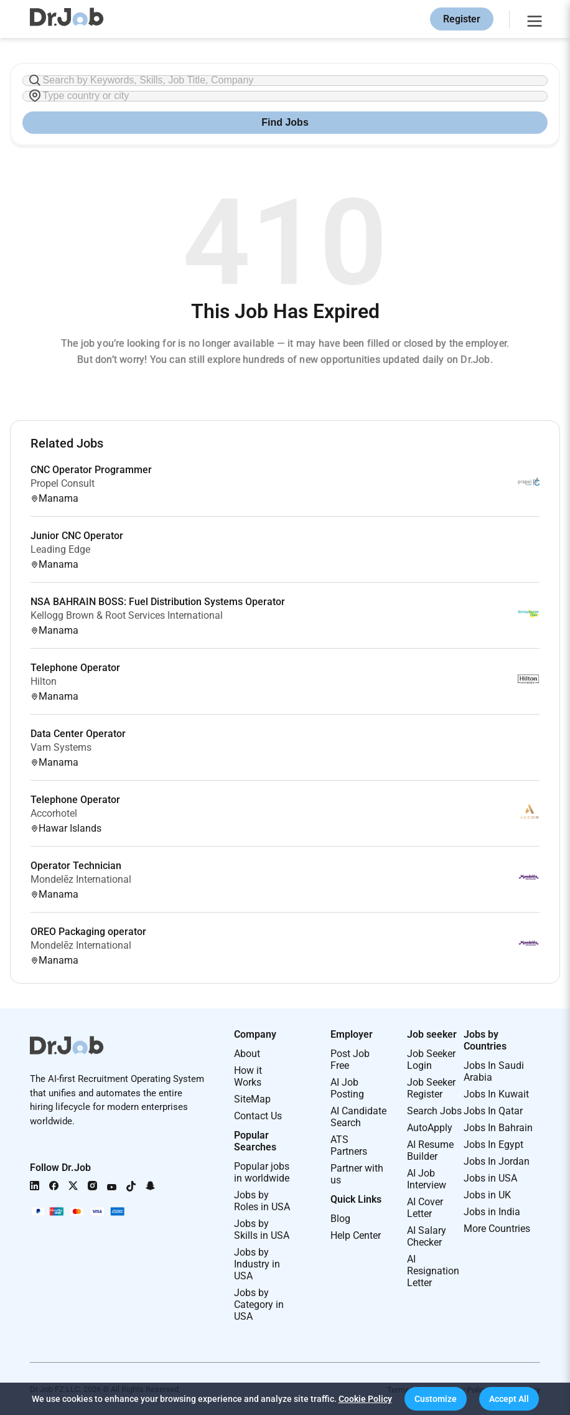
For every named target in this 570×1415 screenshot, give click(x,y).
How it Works (248, 1076)
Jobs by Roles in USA (262, 1201)
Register (461, 19)
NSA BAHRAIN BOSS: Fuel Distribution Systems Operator (157, 602)
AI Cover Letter (425, 1208)
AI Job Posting (347, 1088)
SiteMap (252, 1099)
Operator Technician (75, 866)
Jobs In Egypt (493, 1144)
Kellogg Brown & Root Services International (126, 615)
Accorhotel (53, 813)
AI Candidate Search (358, 1117)
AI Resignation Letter (433, 1271)
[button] (435, 1399)
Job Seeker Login (431, 1059)
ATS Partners (348, 1145)
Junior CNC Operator (76, 536)
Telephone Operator (75, 668)
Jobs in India (492, 1212)
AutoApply (429, 1128)
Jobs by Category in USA (259, 1304)
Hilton (43, 681)
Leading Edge (60, 549)
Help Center (355, 1235)
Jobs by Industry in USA (257, 1264)
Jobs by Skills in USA (261, 1229)
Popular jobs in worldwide (261, 1172)
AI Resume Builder (430, 1150)
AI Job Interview (426, 1179)
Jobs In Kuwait (496, 1094)
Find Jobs (285, 122)
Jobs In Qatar (493, 1111)
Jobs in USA (490, 1178)
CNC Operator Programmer (91, 470)
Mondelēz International (80, 879)
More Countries (497, 1228)
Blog (340, 1219)
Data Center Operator (78, 734)
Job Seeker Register (431, 1088)
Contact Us (258, 1116)
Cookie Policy (365, 1399)
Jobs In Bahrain (498, 1128)
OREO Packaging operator (88, 932)
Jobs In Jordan (497, 1161)
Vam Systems (60, 747)
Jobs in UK (487, 1195)
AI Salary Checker (426, 1236)
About (247, 1054)
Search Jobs (434, 1111)
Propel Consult (62, 483)
